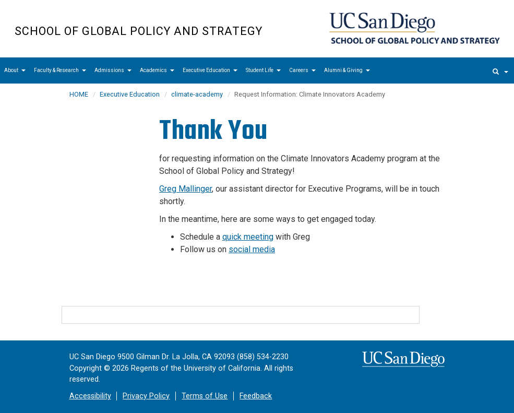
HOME (78, 94)
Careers (302, 70)
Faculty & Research (60, 70)
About (15, 70)
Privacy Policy (146, 396)
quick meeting (247, 237)
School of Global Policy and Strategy (138, 31)
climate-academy (197, 94)
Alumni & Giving (347, 70)
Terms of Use (205, 396)
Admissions (113, 70)
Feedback (256, 396)
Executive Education (210, 70)
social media (252, 249)
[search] (500, 70)
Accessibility (90, 396)
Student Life (263, 70)
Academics (157, 70)
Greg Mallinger (185, 189)
